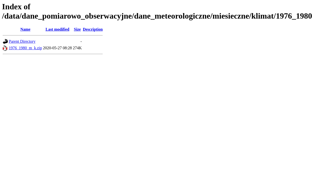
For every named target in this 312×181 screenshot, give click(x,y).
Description (93, 29)
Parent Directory (22, 41)
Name (25, 29)
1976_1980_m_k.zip (25, 48)
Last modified (57, 29)
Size (77, 29)
